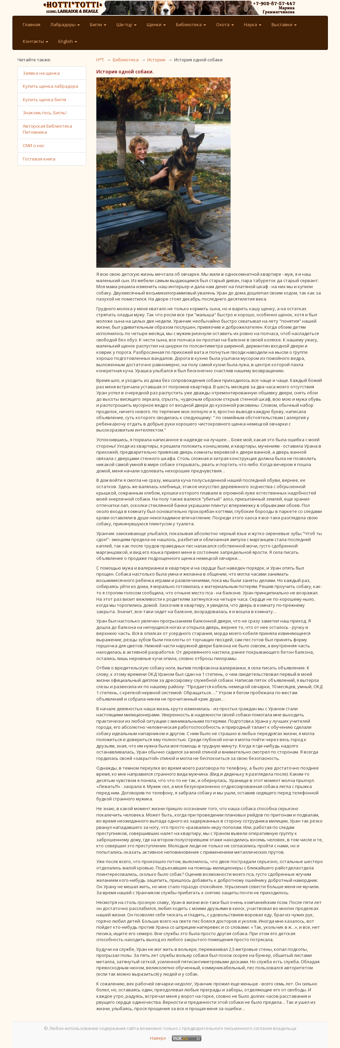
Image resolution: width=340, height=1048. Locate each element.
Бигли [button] (98, 24)
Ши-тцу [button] (126, 24)
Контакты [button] (35, 41)
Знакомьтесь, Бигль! (44, 113)
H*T (100, 60)
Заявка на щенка (41, 73)
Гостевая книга (39, 159)
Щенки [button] (156, 24)
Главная (31, 24)
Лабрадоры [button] (65, 24)
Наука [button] (252, 24)
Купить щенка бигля (44, 99)
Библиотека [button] (191, 24)
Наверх (158, 1038)
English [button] (67, 41)
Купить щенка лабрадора (50, 86)
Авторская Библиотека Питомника (47, 129)
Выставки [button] (284, 24)
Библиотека (126, 60)
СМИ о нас (33, 145)
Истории (156, 60)
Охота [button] (225, 24)
